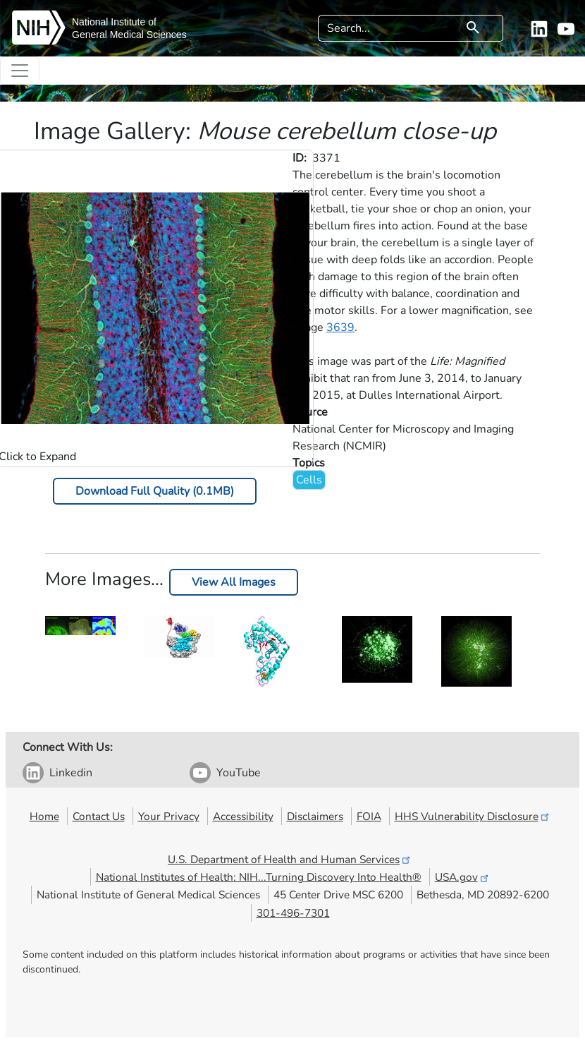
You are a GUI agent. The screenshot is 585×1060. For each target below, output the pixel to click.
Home (44, 816)
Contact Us (99, 816)
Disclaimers (315, 816)
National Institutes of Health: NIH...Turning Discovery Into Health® (258, 876)
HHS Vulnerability (473, 816)
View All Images (234, 582)
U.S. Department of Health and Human (290, 859)
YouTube (238, 773)
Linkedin (70, 773)
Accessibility (243, 816)
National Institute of (114, 22)
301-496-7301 (293, 912)
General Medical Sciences (129, 34)
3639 (340, 327)
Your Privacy (168, 816)
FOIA (369, 816)
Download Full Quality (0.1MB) (154, 491)
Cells (309, 480)
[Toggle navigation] (19, 70)
